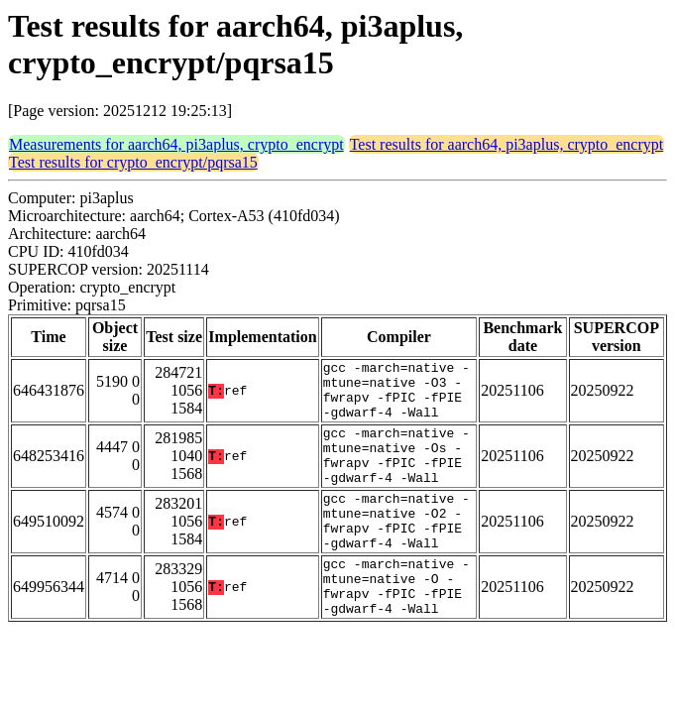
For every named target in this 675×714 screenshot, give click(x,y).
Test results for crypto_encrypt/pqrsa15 (133, 162)
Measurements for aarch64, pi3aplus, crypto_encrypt (176, 144)
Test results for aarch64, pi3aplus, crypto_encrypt (507, 144)
